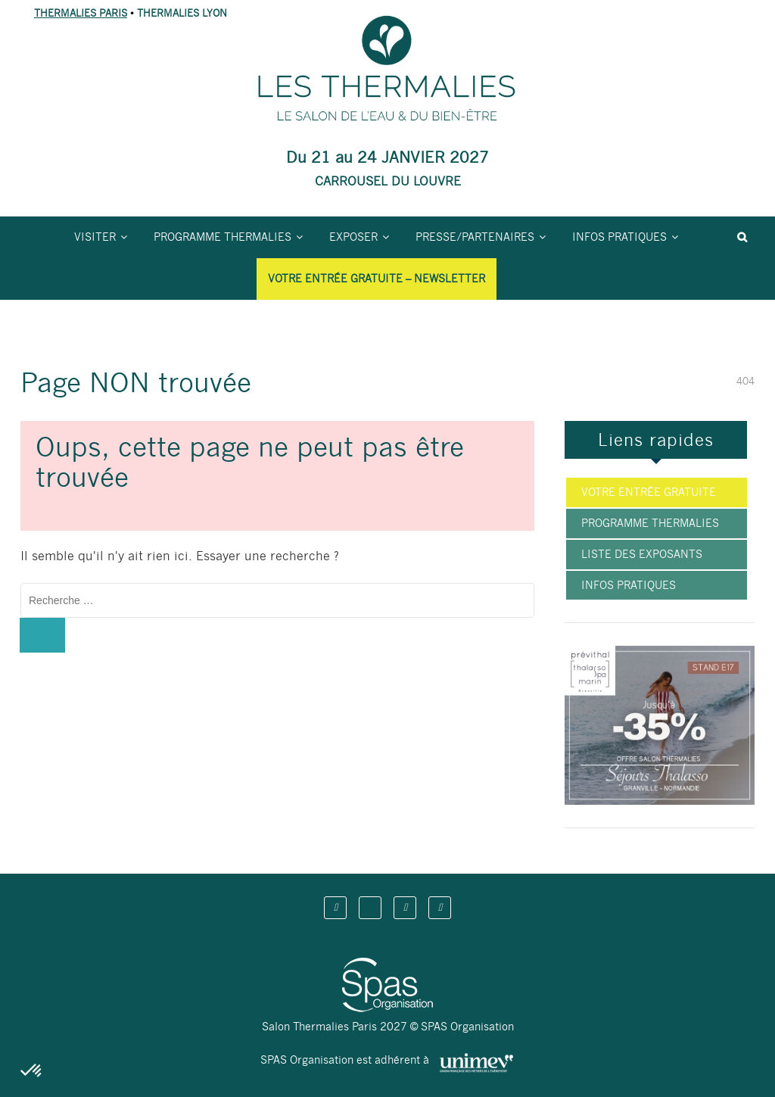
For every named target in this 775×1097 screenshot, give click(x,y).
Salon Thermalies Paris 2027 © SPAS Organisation (388, 1027)
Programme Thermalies (222, 237)
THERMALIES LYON (182, 13)
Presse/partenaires (475, 237)
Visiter (95, 237)
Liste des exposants (641, 554)
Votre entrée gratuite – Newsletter (376, 279)
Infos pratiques (619, 237)
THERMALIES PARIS (80, 13)
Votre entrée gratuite (648, 492)
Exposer (353, 237)
